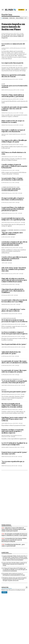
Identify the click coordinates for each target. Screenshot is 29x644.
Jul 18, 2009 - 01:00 (18, 112)
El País (3, 170)
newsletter (5, 587)
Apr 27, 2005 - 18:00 (18, 247)
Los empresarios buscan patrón (12, 63)
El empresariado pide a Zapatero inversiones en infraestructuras (13, 199)
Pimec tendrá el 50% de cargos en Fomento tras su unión (13, 121)
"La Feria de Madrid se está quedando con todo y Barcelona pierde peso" (14, 382)
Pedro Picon (4, 456)
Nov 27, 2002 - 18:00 (14, 374)
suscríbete (21, 9)
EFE (2, 295)
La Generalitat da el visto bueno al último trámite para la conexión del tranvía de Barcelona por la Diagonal (14, 540)
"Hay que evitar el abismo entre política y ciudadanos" (12, 233)
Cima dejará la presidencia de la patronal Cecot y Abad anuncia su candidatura (13, 291)
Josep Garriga (5, 423)
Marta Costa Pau (5, 89)
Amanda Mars (4, 193)
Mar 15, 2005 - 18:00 (13, 295)
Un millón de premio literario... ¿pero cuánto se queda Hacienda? (13, 545)
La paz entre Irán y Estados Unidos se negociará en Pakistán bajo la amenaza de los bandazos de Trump (15, 564)
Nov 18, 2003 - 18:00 (20, 324)
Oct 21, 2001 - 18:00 (10, 436)
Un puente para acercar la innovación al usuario (14, 86)
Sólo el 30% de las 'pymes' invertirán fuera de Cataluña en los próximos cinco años (14, 269)
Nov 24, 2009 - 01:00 (19, 89)
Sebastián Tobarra (6, 394)
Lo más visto (5, 552)
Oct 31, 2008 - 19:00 (17, 156)
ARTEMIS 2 (27, 18)
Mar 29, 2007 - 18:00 (20, 222)
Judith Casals (5, 409)
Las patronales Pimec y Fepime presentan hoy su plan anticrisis (12, 179)
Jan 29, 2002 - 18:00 (17, 423)
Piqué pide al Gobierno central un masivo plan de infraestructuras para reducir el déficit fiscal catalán (14, 280)
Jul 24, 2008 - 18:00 (14, 170)
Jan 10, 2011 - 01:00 (17, 65)
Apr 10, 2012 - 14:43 (18, 33)
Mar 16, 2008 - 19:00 (14, 202)
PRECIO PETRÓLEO (19, 18)
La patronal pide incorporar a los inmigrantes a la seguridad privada (13, 219)
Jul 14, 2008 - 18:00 (14, 182)
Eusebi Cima (7, 15)
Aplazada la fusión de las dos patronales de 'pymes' (11, 352)
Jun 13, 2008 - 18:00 (17, 193)
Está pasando (5, 18)
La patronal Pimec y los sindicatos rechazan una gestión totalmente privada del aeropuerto (13, 209)
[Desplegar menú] (3, 10)
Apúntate (4, 592)
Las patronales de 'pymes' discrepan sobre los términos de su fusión (14, 371)
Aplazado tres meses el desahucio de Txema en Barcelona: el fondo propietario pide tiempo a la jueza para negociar (14, 529)
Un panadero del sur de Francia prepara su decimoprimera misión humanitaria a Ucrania (14, 574)
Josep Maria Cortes (6, 324)
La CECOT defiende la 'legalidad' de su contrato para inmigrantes (14, 444)
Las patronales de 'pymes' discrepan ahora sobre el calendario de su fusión (14, 362)
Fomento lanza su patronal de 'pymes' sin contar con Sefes (14, 453)
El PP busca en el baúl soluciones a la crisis (14, 153)
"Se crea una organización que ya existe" (13, 462)
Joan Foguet (4, 156)
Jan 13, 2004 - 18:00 (15, 304)
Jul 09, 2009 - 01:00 (18, 125)
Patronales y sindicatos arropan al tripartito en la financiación (13, 130)
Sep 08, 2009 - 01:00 (18, 99)
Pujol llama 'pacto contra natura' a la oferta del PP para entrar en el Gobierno (14, 419)
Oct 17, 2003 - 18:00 (20, 336)
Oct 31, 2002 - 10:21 (19, 394)
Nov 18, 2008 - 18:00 (18, 144)
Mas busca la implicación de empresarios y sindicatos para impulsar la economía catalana (12, 405)
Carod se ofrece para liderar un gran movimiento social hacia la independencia (14, 259)
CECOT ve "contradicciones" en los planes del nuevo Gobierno (13, 310)
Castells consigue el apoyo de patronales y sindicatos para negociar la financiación (14, 166)
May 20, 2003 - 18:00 (20, 347)
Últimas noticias (6, 525)
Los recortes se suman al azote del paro (13, 44)
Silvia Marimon (5, 313)
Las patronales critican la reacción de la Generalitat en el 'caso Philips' (14, 301)
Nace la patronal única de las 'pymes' (14, 344)
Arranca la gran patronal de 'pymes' (14, 391)
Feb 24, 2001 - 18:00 (19, 447)
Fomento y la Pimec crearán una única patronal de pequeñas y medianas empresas (13, 431)
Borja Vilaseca (5, 273)
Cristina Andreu (5, 447)
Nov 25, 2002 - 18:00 (20, 385)
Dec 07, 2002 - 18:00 (14, 365)
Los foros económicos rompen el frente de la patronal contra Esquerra (14, 333)
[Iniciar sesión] (26, 10)
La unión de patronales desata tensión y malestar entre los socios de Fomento (14, 109)
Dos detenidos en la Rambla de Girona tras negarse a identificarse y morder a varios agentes (14, 534)
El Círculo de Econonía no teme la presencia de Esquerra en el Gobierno (14, 320)
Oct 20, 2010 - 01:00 (18, 79)
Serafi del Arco (5, 134)
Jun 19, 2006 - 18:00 (10, 237)
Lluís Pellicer (12, 48)
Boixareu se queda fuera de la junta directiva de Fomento (13, 75)
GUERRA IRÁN (12, 18)
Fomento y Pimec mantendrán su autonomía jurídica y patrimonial (13, 95)
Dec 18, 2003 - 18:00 (17, 313)
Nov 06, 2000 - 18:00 (17, 456)
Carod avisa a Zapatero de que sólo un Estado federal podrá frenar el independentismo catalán (14, 243)
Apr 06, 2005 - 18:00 (14, 284)
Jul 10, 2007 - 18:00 (17, 213)
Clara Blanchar (5, 33)
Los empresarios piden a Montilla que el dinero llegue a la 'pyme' (14, 141)
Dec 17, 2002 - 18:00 (14, 356)
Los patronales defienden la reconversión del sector (11, 189)
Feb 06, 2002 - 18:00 (17, 409)
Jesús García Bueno (6, 222)
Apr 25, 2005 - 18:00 (18, 273)
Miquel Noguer (12, 134)
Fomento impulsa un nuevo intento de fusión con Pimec (13, 27)
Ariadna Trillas (5, 99)
